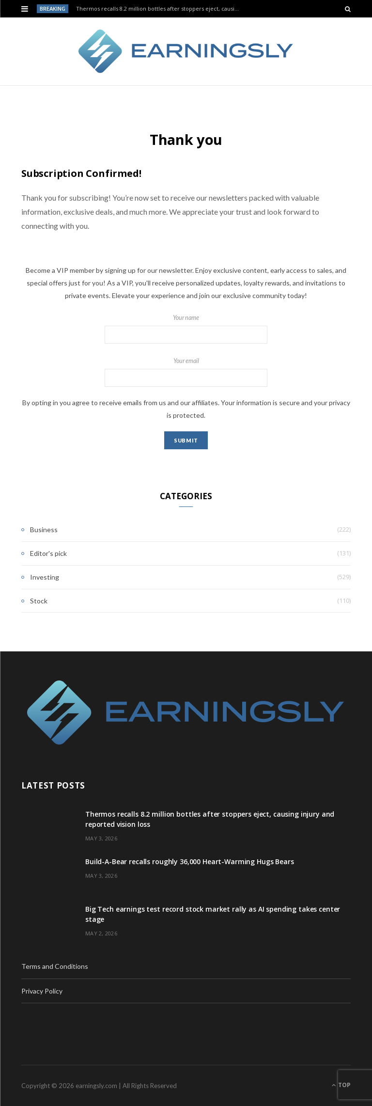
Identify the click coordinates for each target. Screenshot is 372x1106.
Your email (186, 372)
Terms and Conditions (54, 966)
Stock (38, 601)
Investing (44, 577)
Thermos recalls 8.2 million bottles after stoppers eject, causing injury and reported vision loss (160, 8)
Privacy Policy (41, 991)
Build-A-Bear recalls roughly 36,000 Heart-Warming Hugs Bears (189, 861)
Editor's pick (48, 553)
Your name (186, 329)
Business (44, 529)
